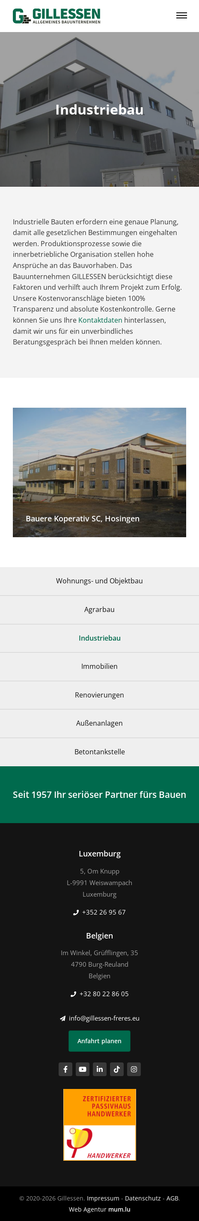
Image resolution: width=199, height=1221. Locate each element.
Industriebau (100, 638)
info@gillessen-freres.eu (104, 1018)
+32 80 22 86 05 (104, 993)
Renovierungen (99, 695)
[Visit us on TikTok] (117, 1069)
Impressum (103, 1198)
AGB (172, 1198)
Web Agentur (88, 1209)
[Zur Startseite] (56, 16)
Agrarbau (99, 609)
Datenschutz (143, 1198)
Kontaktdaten (100, 320)
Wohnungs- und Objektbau (99, 580)
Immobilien (99, 666)
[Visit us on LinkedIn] (100, 1069)
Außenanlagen (99, 723)
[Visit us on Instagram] (134, 1069)
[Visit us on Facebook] (65, 1069)
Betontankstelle (99, 751)
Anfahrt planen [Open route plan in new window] (99, 1041)
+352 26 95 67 (104, 912)
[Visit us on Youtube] (82, 1069)
